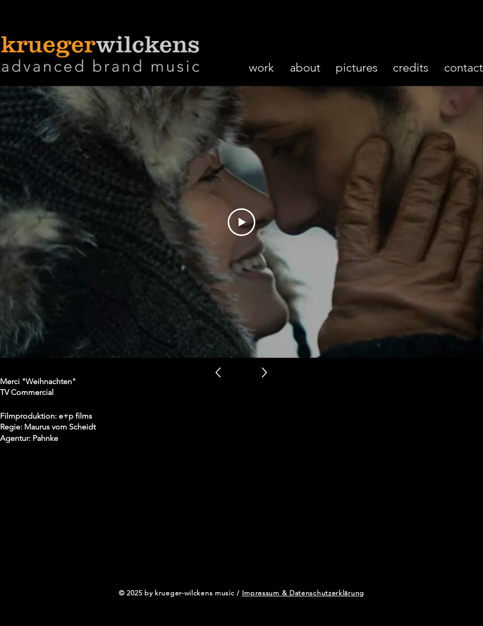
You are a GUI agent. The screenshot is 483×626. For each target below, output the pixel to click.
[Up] (218, 372)
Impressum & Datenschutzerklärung (303, 592)
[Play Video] (241, 221)
